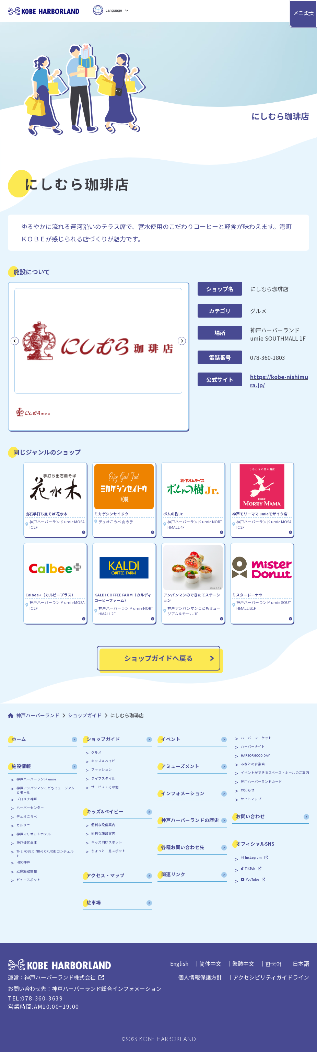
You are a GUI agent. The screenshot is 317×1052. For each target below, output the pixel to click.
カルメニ (23, 825)
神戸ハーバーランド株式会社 (60, 977)
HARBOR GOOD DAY (255, 755)
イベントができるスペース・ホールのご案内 (275, 772)
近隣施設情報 (26, 871)
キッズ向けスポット (106, 842)
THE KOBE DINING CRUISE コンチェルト (45, 853)
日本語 (301, 963)
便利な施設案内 (103, 833)
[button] (33, 411)
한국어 (273, 963)
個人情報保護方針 (200, 977)
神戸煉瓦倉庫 (26, 843)
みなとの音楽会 (253, 764)
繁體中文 (243, 963)
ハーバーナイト (253, 746)
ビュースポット (28, 880)
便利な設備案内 (103, 825)
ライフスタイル (103, 778)
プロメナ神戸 (26, 799)
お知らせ (248, 790)
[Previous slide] (15, 341)
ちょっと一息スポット (108, 851)
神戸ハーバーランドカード (261, 781)
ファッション (101, 769)
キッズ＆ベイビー (105, 761)
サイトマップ (251, 799)
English (179, 963)
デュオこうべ (26, 816)
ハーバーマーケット (256, 738)
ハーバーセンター (30, 807)
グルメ (96, 752)
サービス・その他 (105, 787)
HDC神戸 (23, 862)
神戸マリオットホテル (33, 834)
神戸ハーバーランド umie (36, 779)
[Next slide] (182, 341)
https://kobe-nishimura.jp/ (279, 381)
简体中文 (210, 963)
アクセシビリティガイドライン (271, 977)
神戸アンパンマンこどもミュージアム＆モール (45, 790)
